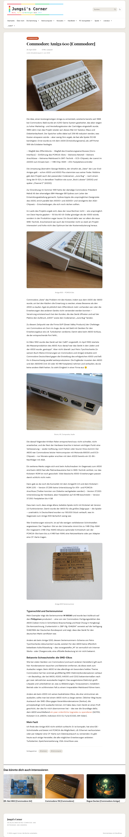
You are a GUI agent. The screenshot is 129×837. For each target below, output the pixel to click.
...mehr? (11, 25)
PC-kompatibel (85, 20)
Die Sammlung (32, 20)
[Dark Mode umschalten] (120, 9)
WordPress (118, 833)
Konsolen (61, 20)
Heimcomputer (48, 20)
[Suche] (103, 9)
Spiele (98, 20)
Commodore (33, 38)
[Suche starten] (115, 9)
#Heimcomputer (56, 751)
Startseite (10, 21)
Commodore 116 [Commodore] (59, 801)
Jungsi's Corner (17, 833)
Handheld (72, 20)
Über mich (20, 21)
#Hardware (43, 751)
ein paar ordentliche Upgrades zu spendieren (71, 712)
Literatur (108, 20)
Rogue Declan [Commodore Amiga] (103, 801)
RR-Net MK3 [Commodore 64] (18, 801)
